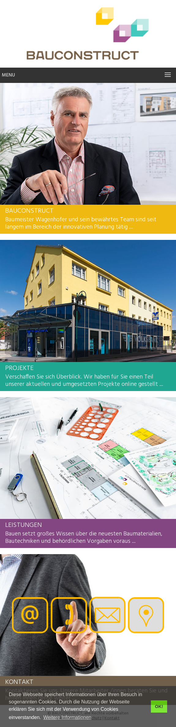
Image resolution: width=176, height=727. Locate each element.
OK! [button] (159, 706)
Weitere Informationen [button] (67, 717)
